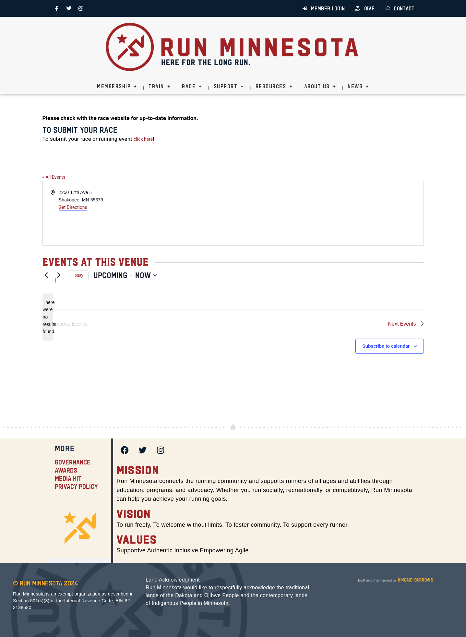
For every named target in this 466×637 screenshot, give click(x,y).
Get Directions (73, 207)
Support (229, 86)
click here (143, 139)
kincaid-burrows (415, 580)
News (358, 86)
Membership (117, 86)
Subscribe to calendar (386, 346)
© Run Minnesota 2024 (45, 583)
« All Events (54, 177)
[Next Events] (59, 275)
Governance (72, 462)
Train (159, 86)
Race (192, 86)
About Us (320, 86)
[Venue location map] (328, 213)
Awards (66, 470)
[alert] (47, 317)
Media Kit (68, 478)
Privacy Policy (76, 486)
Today (78, 275)
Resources (274, 86)
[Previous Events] (46, 275)
